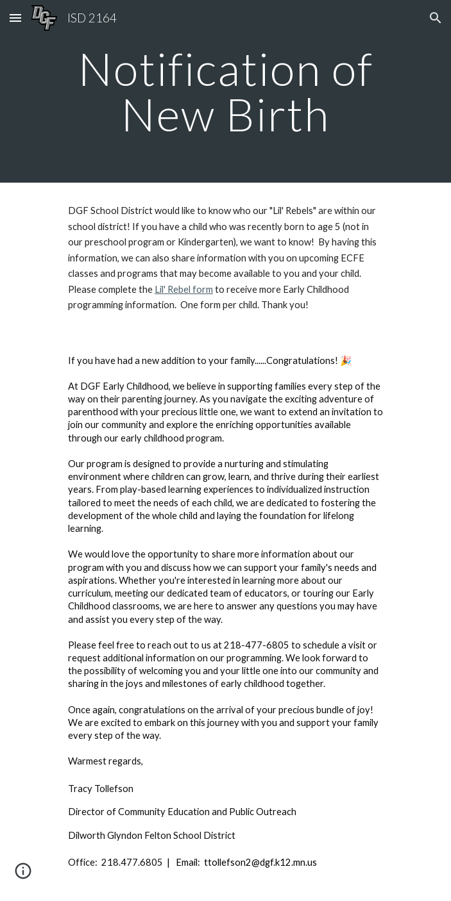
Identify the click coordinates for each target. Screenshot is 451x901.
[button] (15, 17)
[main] (225, 91)
